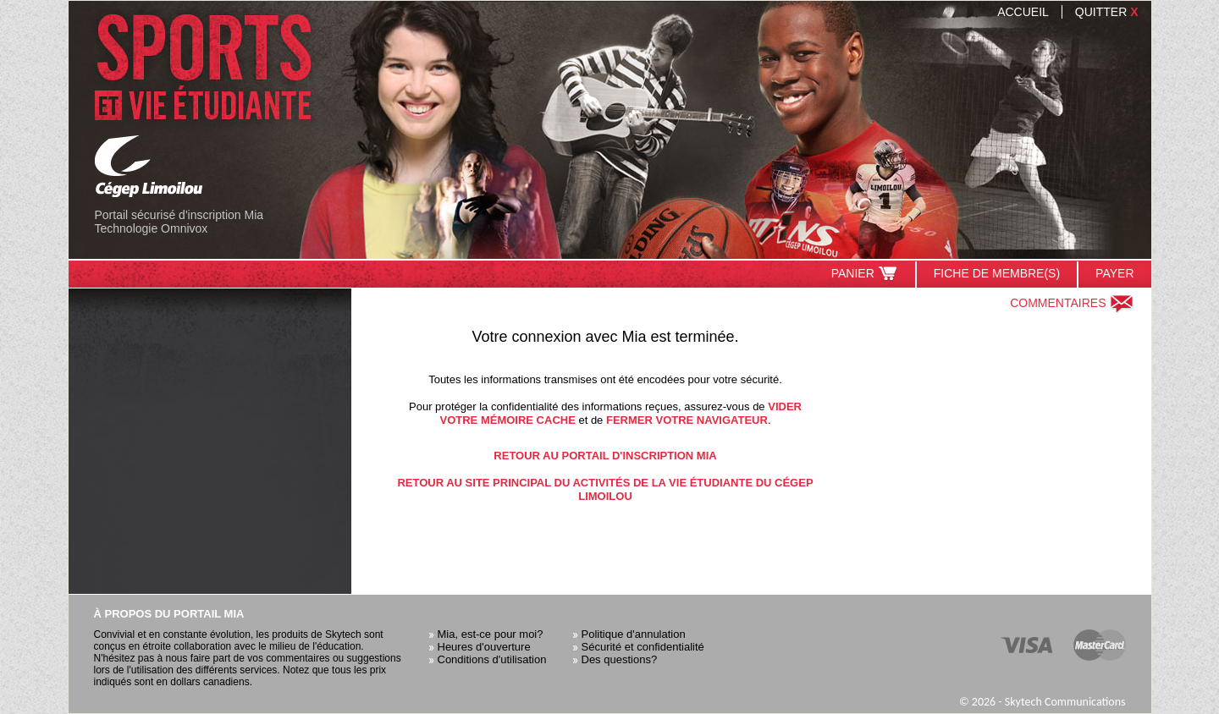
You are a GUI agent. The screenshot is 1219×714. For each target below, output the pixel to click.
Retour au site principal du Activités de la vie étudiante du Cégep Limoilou (605, 489)
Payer (1114, 273)
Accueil (1023, 12)
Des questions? (620, 659)
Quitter (1107, 12)
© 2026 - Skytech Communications (1042, 702)
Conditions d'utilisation (492, 659)
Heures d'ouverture (484, 646)
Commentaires (1072, 303)
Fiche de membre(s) (997, 273)
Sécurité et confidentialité (643, 646)
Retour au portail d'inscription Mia (605, 455)
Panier (864, 273)
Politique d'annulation (634, 634)
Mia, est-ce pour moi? (490, 634)
